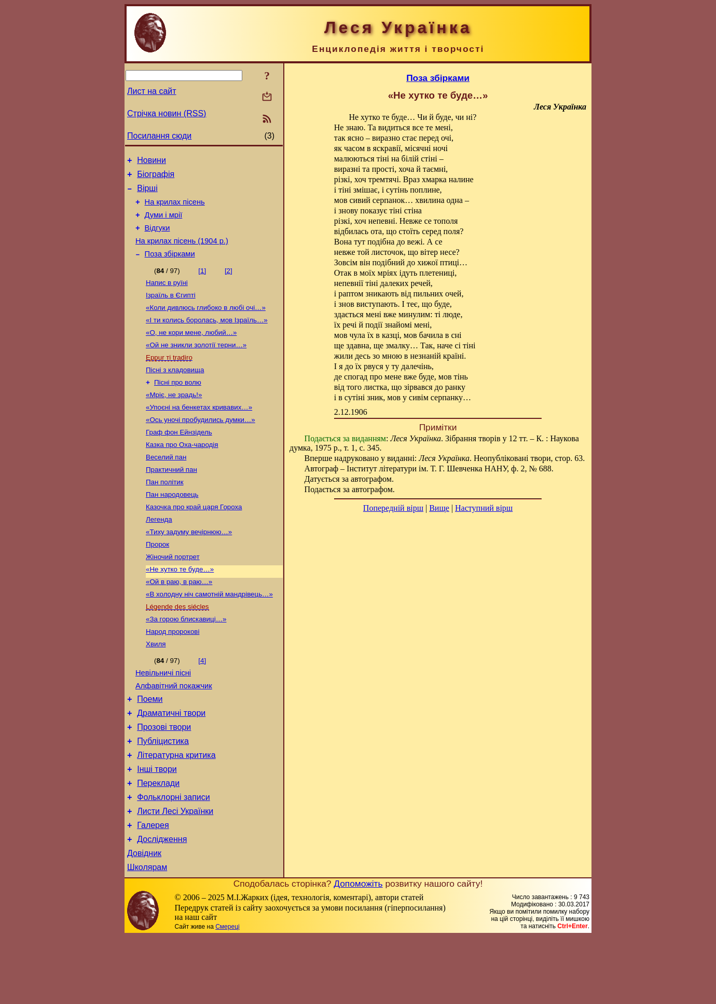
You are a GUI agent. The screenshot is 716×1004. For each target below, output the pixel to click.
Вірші (147, 192)
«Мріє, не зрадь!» (174, 418)
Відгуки (157, 237)
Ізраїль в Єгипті (171, 310)
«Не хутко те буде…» (180, 606)
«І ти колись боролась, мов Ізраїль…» (207, 337)
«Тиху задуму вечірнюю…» (189, 566)
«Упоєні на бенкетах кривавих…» (199, 431)
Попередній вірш (393, 508)
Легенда (159, 553)
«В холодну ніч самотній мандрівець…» (209, 633)
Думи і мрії (164, 223)
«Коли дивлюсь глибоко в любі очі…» (206, 323)
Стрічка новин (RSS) (166, 113)
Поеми (149, 747)
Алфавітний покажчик (173, 732)
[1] (202, 283)
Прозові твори (164, 778)
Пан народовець (172, 526)
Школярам (147, 934)
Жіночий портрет (173, 593)
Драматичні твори (171, 762)
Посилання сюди (159, 135)
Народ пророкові (172, 674)
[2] (228, 283)
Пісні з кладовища (175, 391)
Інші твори (157, 825)
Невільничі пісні (163, 718)
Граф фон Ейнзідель (179, 458)
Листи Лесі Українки (175, 871)
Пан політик (165, 512)
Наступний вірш (484, 508)
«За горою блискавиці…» (186, 660)
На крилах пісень (175, 208)
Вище (439, 508)
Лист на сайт (151, 91)
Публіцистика (163, 794)
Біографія (155, 177)
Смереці (227, 993)
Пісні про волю (177, 404)
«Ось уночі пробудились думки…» (200, 445)
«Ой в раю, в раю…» (179, 620)
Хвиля (156, 687)
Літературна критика (176, 809)
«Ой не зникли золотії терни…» (196, 364)
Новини (151, 161)
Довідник (144, 918)
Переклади (158, 840)
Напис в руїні (167, 296)
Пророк (157, 580)
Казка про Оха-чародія (182, 472)
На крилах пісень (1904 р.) (181, 252)
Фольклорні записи (173, 856)
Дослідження (162, 903)
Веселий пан (166, 485)
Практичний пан (171, 499)
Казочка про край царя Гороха (194, 539)
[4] (202, 704)
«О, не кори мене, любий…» (191, 350)
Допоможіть (358, 950)
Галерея (153, 887)
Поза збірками (170, 266)
